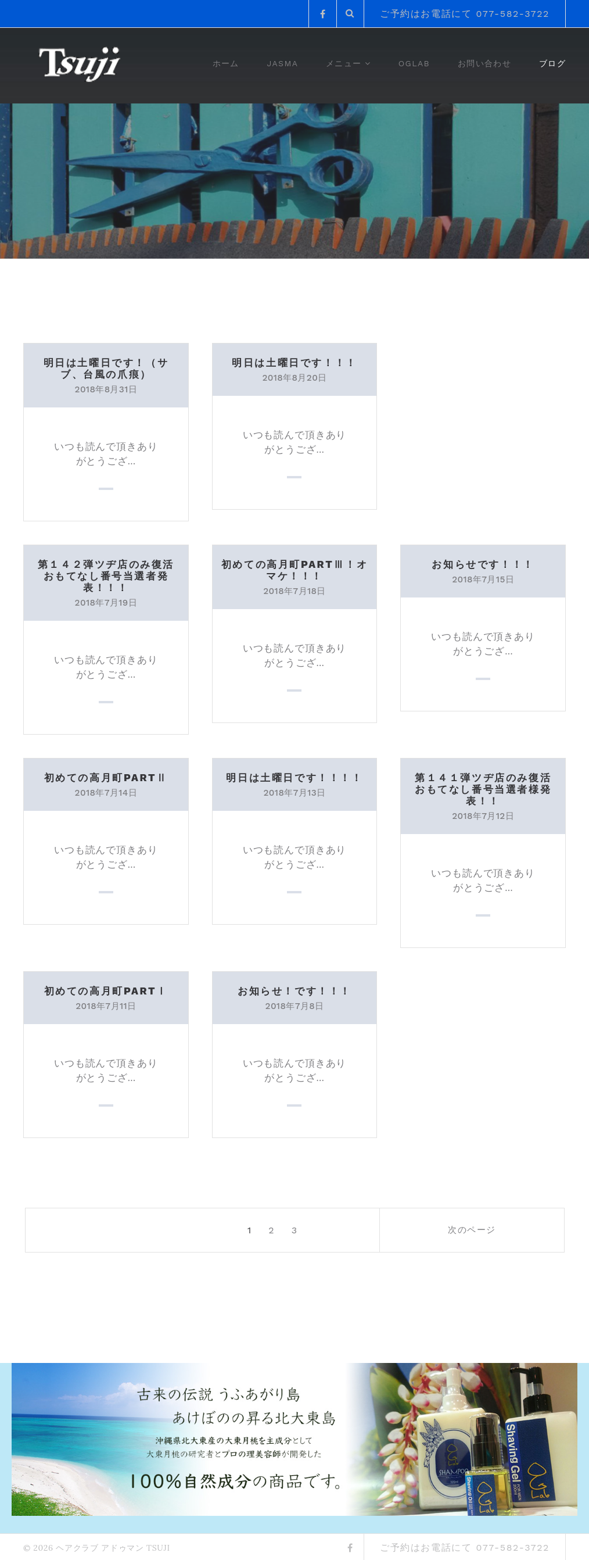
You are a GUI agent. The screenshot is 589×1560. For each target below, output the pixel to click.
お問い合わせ (484, 63)
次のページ (494, 1229)
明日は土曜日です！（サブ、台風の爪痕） (105, 368)
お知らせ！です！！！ (294, 989)
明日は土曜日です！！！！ (294, 777)
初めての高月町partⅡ (106, 777)
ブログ (552, 63)
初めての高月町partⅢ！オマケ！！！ (294, 570)
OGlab (414, 63)
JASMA (283, 63)
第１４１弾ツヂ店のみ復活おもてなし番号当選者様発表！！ (483, 788)
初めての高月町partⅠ (106, 989)
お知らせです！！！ (483, 564)
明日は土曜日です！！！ (294, 362)
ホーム (226, 63)
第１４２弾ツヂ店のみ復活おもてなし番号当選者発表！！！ (106, 575)
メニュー (344, 63)
